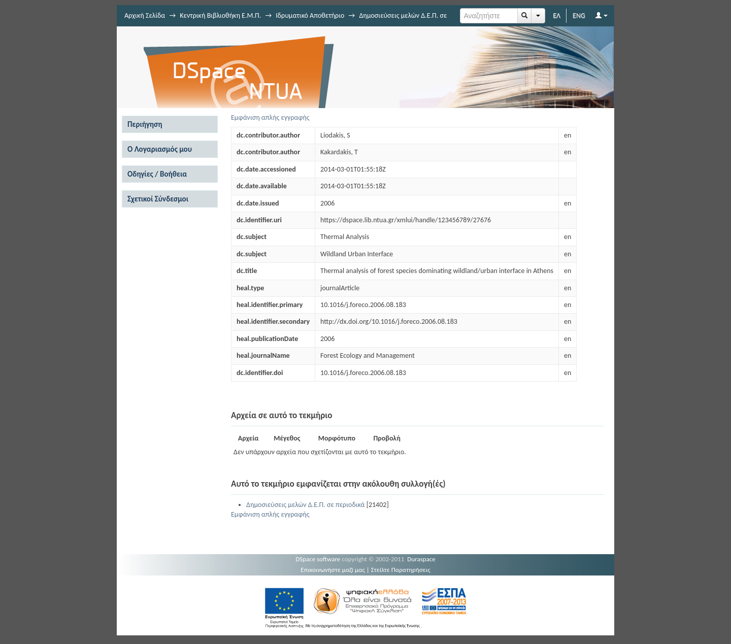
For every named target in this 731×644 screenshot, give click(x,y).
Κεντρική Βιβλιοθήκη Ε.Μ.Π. (220, 15)
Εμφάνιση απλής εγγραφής (270, 117)
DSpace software (317, 559)
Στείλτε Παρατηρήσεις (400, 569)
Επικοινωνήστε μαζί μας (333, 569)
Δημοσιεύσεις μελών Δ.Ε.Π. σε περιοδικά (305, 504)
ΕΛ (556, 15)
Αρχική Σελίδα (144, 15)
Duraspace (421, 559)
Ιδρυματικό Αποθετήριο (310, 15)
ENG (579, 15)
